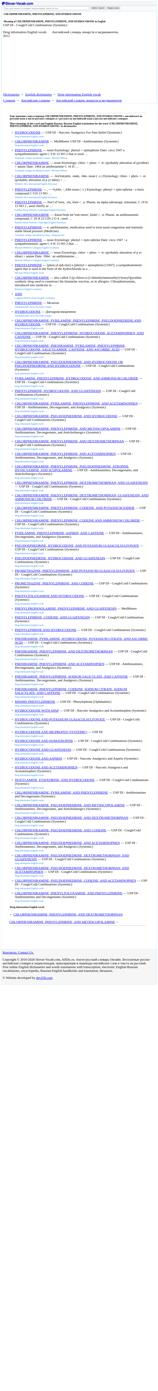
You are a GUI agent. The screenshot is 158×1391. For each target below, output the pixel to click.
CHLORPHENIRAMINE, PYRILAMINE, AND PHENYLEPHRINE (61, 792)
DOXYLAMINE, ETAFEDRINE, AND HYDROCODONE (55, 780)
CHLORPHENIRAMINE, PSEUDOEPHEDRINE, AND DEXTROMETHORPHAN (71, 817)
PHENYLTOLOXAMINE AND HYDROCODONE (49, 596)
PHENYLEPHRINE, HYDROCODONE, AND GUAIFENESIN (58, 391)
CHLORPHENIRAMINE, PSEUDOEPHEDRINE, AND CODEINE (60, 830)
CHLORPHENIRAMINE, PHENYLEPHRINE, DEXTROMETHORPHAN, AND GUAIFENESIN (81, 482)
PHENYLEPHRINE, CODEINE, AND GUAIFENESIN (52, 617)
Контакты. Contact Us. (18, 952)
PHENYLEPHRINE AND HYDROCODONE (45, 630)
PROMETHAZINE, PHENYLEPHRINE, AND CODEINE (54, 583)
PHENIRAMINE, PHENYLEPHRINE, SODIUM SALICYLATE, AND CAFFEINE (71, 676)
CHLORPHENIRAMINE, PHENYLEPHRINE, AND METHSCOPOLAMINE (68, 428)
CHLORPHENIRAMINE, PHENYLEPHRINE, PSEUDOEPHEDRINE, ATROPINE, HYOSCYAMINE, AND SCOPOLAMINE (72, 468)
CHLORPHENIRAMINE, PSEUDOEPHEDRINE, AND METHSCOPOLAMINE (70, 805)
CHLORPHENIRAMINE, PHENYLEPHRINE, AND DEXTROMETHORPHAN (69, 441)
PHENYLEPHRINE (28, 150)
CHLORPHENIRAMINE (32, 141)
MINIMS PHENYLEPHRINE (35, 701)
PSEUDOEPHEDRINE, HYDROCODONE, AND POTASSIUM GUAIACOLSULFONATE (77, 545)
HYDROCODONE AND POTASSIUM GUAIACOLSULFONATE (60, 719)
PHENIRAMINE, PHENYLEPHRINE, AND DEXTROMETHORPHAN (64, 651)
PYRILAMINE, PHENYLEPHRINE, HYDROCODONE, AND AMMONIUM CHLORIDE (76, 378)
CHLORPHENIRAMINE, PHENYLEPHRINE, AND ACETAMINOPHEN (65, 454)
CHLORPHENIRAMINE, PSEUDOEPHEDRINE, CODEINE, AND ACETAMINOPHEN (75, 880)
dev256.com (44, 978)
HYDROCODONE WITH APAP (37, 710)
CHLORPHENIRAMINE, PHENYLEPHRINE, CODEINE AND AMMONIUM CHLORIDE (77, 520)
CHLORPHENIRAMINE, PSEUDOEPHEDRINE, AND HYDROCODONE (66, 416)
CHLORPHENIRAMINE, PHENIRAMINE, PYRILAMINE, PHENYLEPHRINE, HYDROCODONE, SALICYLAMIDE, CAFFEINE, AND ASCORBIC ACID (70, 347)
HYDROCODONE (28, 132)
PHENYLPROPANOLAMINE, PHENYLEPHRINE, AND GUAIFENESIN (66, 608)
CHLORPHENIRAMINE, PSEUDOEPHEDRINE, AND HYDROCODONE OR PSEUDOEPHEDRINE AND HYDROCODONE (69, 363)
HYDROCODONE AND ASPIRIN (38, 758)
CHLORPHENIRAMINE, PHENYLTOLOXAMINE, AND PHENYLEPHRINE (68, 893)
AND (18, 294)
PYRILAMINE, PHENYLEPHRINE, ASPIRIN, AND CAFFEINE (59, 533)
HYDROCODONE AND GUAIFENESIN (43, 749)
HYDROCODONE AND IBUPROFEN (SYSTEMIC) (51, 732)
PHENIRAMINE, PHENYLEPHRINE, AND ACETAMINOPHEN (59, 664)
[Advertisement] (52, 64)
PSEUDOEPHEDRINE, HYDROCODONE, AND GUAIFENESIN (60, 558)
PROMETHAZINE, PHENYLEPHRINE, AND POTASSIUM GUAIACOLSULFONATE (75, 571)
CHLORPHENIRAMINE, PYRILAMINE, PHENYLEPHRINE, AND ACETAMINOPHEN (76, 403)
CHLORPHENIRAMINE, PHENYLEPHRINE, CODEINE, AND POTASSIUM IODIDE (75, 508)
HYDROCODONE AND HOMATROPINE (44, 741)
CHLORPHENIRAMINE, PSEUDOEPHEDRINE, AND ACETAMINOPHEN (67, 843)
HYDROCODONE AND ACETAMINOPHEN (46, 767)
